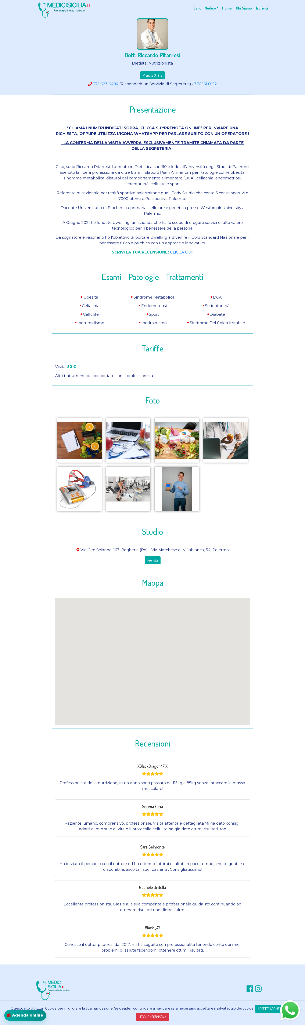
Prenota (152, 560)
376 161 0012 (205, 84)
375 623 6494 (105, 84)
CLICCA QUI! (181, 252)
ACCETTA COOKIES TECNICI (275, 1009)
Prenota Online (152, 75)
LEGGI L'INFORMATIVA (152, 1017)
